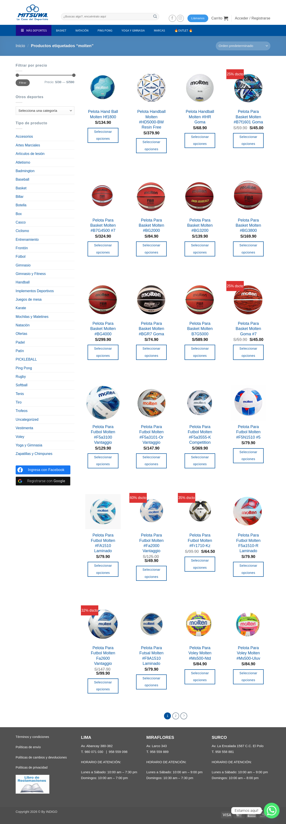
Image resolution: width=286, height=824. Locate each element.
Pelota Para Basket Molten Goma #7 (248, 328)
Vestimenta (24, 428)
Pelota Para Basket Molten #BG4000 (103, 328)
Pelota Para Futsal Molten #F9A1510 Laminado (151, 656)
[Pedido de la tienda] (243, 46)
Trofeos (21, 411)
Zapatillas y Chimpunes (34, 454)
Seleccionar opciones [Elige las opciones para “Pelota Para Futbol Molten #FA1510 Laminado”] (103, 569)
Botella (21, 205)
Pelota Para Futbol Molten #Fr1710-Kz (200, 540)
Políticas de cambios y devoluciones (41, 758)
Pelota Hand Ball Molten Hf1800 (103, 114)
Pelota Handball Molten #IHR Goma (200, 116)
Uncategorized (27, 419)
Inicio (20, 46)
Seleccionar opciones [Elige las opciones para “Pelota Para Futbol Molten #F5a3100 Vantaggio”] (103, 460)
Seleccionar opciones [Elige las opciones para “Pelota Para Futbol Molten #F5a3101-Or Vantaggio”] (151, 460)
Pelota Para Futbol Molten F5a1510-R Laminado (248, 543)
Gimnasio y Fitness (31, 274)
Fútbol (20, 256)
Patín (20, 351)
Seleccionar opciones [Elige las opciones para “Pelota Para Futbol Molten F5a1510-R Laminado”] (248, 569)
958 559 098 (118, 752)
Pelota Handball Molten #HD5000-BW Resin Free (151, 119)
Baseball (22, 179)
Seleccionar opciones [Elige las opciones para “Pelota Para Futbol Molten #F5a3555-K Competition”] (200, 460)
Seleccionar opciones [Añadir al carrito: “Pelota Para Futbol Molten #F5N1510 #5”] (248, 455)
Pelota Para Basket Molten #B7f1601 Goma (248, 116)
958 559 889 (159, 752)
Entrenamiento (27, 239)
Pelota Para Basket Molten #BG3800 (248, 225)
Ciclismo (22, 231)
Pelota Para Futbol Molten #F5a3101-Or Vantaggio (151, 435)
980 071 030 (93, 752)
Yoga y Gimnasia (29, 445)
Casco (21, 222)
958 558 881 (224, 752)
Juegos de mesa (29, 299)
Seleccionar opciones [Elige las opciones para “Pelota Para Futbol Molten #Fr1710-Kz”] (200, 564)
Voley (20, 437)
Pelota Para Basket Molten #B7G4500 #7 (103, 225)
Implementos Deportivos (35, 291)
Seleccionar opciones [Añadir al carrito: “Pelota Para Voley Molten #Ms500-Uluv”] (248, 676)
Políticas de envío (28, 747)
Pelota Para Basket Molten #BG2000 (151, 225)
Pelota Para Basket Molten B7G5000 (200, 328)
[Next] (184, 716)
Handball (22, 282)
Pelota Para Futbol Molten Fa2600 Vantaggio (103, 656)
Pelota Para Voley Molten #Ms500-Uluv (248, 653)
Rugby (21, 376)
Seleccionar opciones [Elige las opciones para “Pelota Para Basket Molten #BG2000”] (151, 248)
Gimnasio (23, 265)
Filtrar (22, 82)
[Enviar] (155, 16)
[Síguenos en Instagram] (180, 18)
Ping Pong (24, 368)
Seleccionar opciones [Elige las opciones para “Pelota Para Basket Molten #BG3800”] (248, 248)
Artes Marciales (28, 145)
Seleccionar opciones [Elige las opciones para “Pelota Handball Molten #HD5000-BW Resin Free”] (151, 145)
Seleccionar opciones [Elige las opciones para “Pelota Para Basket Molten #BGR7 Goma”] (151, 352)
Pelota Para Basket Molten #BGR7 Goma (151, 328)
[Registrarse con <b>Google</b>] (43, 481)
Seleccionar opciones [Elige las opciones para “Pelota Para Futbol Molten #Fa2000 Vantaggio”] (151, 573)
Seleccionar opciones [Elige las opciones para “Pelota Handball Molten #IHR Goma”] (200, 140)
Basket (21, 188)
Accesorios (24, 136)
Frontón (22, 248)
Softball (21, 385)
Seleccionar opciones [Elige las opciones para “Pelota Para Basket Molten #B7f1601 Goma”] (248, 140)
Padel (20, 342)
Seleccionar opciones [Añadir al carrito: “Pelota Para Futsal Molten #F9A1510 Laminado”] (151, 681)
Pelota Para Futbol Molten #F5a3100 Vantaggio (103, 435)
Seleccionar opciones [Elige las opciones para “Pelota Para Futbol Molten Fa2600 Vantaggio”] (103, 685)
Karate (21, 308)
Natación (22, 325)
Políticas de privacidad (32, 768)
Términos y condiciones (32, 737)
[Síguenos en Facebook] (172, 18)
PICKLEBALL (26, 359)
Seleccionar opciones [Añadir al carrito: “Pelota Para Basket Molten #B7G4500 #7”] (103, 248)
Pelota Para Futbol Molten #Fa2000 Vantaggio (151, 543)
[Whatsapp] (272, 810)
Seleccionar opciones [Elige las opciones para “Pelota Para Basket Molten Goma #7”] (248, 352)
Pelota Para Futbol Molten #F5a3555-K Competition (200, 435)
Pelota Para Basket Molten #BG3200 (200, 225)
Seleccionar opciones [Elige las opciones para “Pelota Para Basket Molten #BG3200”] (200, 248)
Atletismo (23, 162)
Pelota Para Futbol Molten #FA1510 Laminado (103, 543)
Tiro (19, 402)
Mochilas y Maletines (32, 317)
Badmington (25, 171)
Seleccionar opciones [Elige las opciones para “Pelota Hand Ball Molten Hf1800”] (103, 135)
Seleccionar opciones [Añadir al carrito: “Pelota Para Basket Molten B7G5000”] (200, 352)
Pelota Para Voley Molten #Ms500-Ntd (199, 653)
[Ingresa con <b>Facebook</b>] (43, 469)
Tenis (20, 394)
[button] (219, 18)
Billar (19, 197)
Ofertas (21, 334)
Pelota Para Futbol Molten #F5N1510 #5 (248, 432)
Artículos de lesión (30, 154)
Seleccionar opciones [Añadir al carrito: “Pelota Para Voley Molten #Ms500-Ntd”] (200, 676)
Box (19, 214)
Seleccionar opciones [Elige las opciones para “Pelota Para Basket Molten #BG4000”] (103, 352)
